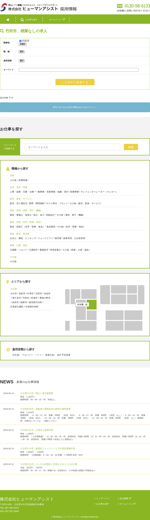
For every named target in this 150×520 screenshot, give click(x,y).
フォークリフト (45, 238)
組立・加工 (38, 215)
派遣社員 (49, 355)
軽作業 (58, 238)
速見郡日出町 (35, 302)
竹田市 (24, 40)
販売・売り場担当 (18, 203)
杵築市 (34, 298)
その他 (13, 257)
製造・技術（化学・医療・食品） (26, 222)
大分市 (13, 293)
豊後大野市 (45, 298)
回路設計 (50, 215)
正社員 (15, 355)
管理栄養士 (55, 250)
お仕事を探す (102, 504)
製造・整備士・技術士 (21, 215)
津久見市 (16, 298)
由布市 (15, 302)
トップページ (102, 498)
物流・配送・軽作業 (20, 233)
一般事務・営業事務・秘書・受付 (52, 191)
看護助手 (44, 250)
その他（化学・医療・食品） (71, 226)
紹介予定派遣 (63, 355)
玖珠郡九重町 (16, 306)
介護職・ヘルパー (18, 250)
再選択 (22, 44)
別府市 (22, 293)
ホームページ (127, 504)
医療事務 (74, 191)
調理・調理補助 (36, 203)
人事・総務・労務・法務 (22, 191)
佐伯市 (47, 293)
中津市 (30, 293)
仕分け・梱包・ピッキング (23, 238)
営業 (12, 175)
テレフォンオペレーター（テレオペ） (99, 191)
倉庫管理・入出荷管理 (74, 238)
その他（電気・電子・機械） (71, 215)
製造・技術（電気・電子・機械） (26, 210)
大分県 (13, 289)
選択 (22, 52)
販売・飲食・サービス (21, 199)
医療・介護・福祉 (18, 245)
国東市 (23, 302)
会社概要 (125, 498)
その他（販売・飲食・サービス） (86, 203)
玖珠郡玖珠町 (31, 306)
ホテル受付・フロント (57, 203)
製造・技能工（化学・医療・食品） (27, 226)
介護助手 (33, 250)
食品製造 (51, 226)
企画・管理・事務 (18, 187)
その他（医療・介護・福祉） (76, 250)
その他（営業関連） (20, 180)
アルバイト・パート (32, 355)
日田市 (38, 293)
